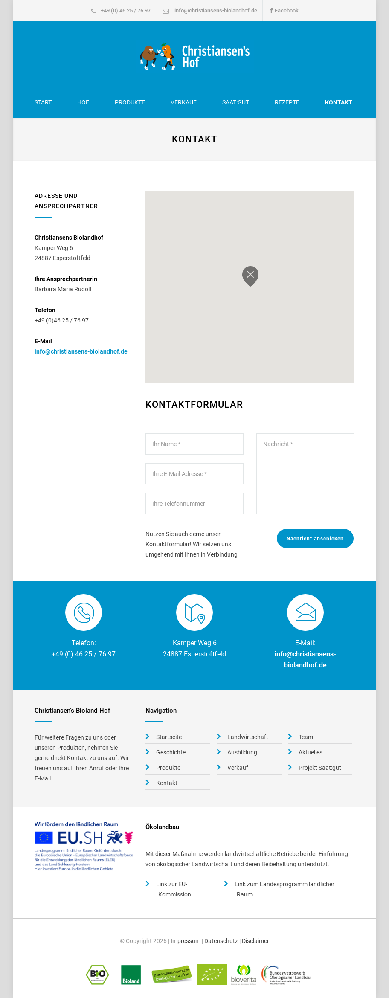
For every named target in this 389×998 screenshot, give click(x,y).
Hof (83, 102)
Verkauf (184, 102)
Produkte (130, 102)
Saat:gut (235, 102)
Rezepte (287, 102)
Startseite (169, 737)
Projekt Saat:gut (320, 767)
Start (43, 102)
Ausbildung (242, 752)
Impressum (185, 940)
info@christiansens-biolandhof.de (215, 10)
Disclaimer (255, 940)
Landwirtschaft (247, 737)
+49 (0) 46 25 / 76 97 (126, 10)
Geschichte (171, 752)
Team (306, 737)
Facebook (287, 10)
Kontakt (338, 102)
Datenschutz (221, 940)
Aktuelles (310, 752)
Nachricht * (305, 473)
